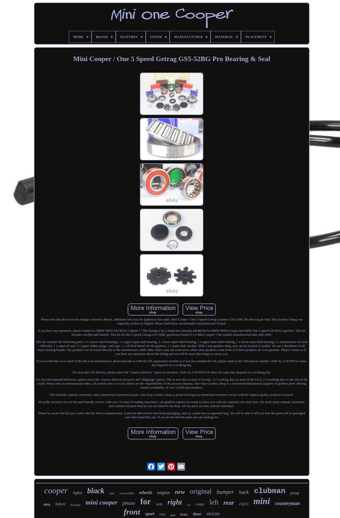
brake (184, 514)
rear (229, 502)
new (180, 492)
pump (294, 493)
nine (111, 493)
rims (162, 514)
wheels (145, 492)
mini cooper (101, 502)
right (174, 502)
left (214, 502)
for (145, 501)
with (159, 504)
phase (128, 503)
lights (77, 492)
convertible (126, 493)
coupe (200, 504)
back (244, 492)
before (60, 504)
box (188, 505)
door (197, 514)
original (201, 491)
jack (173, 515)
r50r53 (243, 504)
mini (261, 501)
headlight (75, 504)
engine (163, 492)
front (132, 511)
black (96, 490)
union (213, 514)
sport (149, 513)
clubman (269, 491)
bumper (225, 492)
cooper (56, 490)
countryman (287, 503)
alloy (47, 504)
